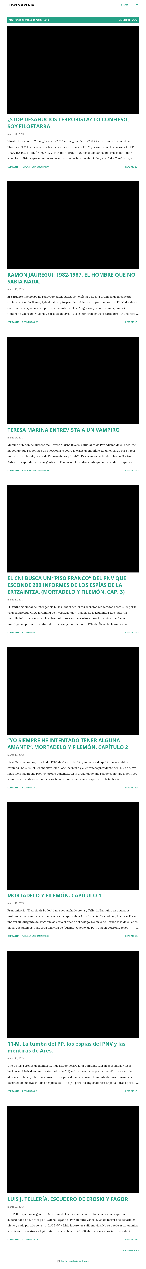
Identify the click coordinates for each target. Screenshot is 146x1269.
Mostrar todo (128, 19)
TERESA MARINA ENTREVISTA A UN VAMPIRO (63, 429)
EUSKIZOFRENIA (20, 5)
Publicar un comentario (35, 166)
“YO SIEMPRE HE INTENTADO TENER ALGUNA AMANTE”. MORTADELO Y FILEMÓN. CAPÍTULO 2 (67, 744)
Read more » (132, 166)
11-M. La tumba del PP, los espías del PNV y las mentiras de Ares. (66, 1047)
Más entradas (131, 1250)
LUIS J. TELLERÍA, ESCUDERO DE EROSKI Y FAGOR (67, 1198)
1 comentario (29, 632)
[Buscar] (124, 5)
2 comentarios (30, 322)
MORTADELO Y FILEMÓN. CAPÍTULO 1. (55, 895)
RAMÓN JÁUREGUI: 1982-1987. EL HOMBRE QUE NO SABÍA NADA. (71, 278)
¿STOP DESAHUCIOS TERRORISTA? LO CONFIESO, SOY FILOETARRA (68, 123)
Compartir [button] (13, 166)
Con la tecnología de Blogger (73, 1261)
